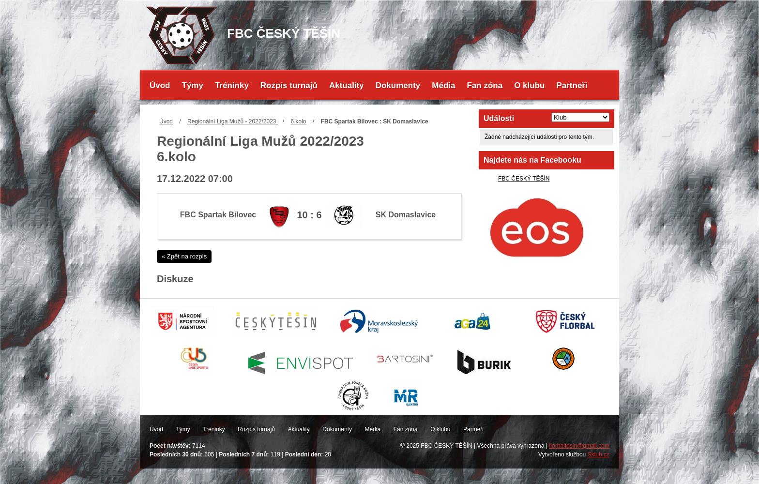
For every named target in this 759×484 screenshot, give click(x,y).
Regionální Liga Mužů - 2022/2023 (232, 121)
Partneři (571, 85)
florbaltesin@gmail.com (579, 445)
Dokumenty (398, 85)
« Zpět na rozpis (184, 256)
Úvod (160, 85)
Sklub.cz (598, 454)
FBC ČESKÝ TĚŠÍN (523, 178)
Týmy (192, 85)
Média (443, 85)
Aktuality (346, 85)
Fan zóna (484, 85)
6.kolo (298, 121)
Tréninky (232, 85)
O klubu (529, 85)
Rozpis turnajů (289, 85)
